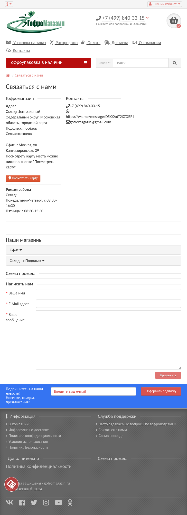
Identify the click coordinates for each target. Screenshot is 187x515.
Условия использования (27, 441)
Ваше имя (17, 293)
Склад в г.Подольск (27, 260)
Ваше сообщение (15, 317)
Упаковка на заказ (26, 42)
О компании (146, 42)
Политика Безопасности (27, 447)
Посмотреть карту (23, 178)
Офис (16, 250)
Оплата (90, 42)
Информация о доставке (27, 430)
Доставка (116, 42)
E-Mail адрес (19, 303)
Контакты (18, 50)
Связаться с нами (29, 75)
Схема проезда (109, 435)
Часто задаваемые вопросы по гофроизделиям (136, 424)
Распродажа (64, 42)
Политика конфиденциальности (33, 435)
